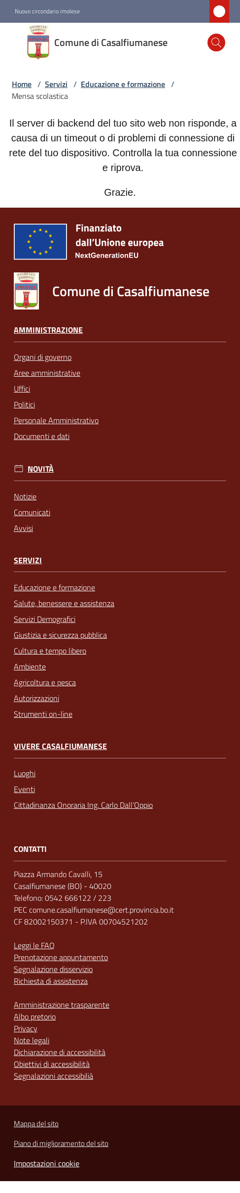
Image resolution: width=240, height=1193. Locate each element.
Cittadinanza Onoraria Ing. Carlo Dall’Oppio (83, 805)
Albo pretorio (35, 1016)
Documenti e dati (41, 436)
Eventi (24, 789)
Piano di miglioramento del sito (61, 1143)
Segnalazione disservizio (53, 969)
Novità (41, 469)
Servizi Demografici (44, 619)
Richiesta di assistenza (51, 981)
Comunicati (32, 512)
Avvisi (23, 528)
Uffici (22, 389)
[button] (216, 42)
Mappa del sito (36, 1123)
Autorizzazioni (36, 698)
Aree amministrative (47, 373)
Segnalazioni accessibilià (53, 1076)
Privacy (25, 1028)
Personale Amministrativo (56, 420)
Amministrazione (48, 330)
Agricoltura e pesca (45, 682)
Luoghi (24, 773)
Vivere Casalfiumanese (60, 746)
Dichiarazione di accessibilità (59, 1052)
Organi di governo (42, 357)
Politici (24, 404)
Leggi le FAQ (34, 945)
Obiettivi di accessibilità (52, 1064)
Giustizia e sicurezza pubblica (60, 635)
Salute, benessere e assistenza (64, 603)
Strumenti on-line (43, 714)
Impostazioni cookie (46, 1163)
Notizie (25, 496)
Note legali (31, 1040)
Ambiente (30, 666)
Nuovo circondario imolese (47, 11)
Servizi (56, 84)
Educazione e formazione (123, 84)
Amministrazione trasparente (61, 1005)
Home (22, 84)
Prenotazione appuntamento (61, 957)
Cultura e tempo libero (50, 651)
